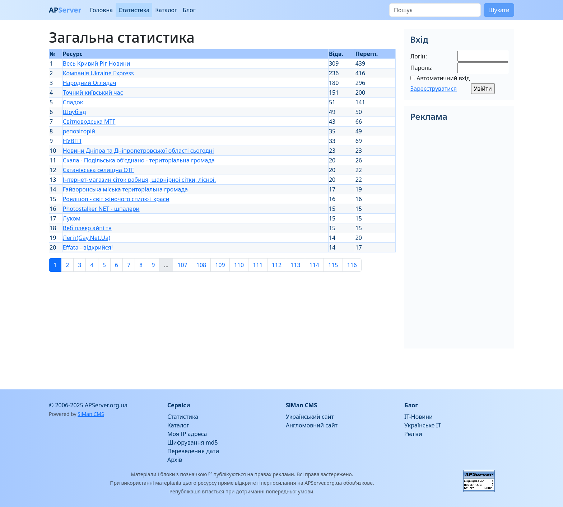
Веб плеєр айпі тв (87, 228)
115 (333, 265)
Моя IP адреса (187, 434)
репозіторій (79, 131)
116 (352, 265)
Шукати (499, 10)
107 (182, 265)
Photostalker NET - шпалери (101, 209)
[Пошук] (435, 10)
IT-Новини (418, 417)
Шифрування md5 (192, 442)
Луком (71, 218)
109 (220, 265)
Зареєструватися (433, 89)
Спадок (73, 102)
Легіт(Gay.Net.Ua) (86, 238)
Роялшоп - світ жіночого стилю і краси (116, 199)
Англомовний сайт (312, 425)
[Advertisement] (222, 328)
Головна (101, 10)
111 (257, 265)
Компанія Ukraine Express (98, 73)
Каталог (166, 10)
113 (295, 265)
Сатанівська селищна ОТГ (98, 170)
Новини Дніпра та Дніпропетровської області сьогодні (138, 151)
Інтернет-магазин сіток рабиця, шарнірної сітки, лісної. (139, 180)
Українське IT (422, 425)
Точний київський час (93, 92)
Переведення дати (193, 451)
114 (314, 265)
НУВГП (72, 141)
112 (277, 265)
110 (239, 265)
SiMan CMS (91, 414)
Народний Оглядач (89, 83)
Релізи (413, 434)
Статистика (133, 10)
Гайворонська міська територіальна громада (125, 189)
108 (201, 265)
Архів (174, 460)
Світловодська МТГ (89, 121)
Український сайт (310, 417)
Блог (189, 10)
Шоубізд (74, 112)
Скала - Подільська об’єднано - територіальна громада (139, 160)
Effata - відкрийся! (88, 247)
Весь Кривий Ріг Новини (96, 63)
